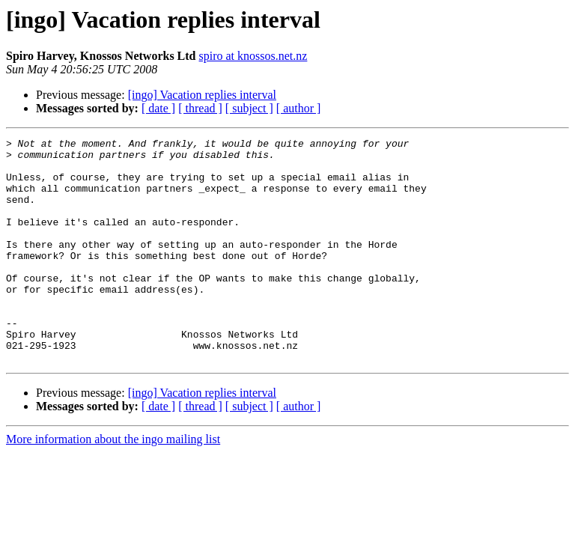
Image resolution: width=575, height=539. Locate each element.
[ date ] (158, 108)
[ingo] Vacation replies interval (202, 94)
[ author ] (298, 108)
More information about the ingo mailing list (113, 484)
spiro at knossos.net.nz (253, 55)
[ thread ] (200, 108)
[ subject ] (249, 108)
